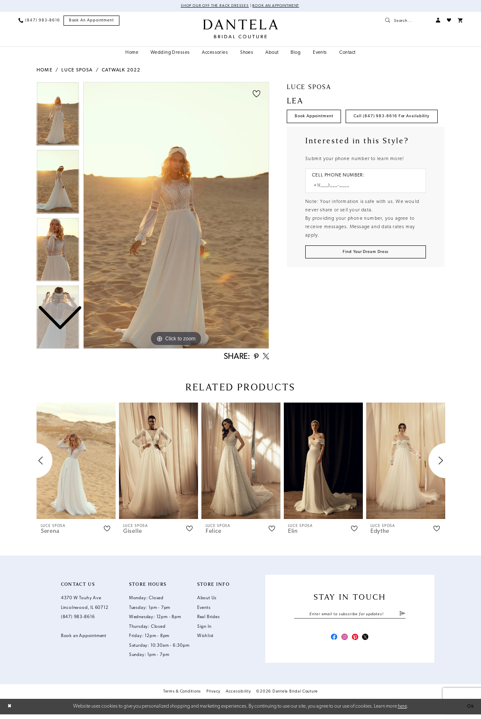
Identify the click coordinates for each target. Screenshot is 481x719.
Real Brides (208, 619)
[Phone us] (39, 20)
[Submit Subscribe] (402, 616)
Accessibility (238, 696)
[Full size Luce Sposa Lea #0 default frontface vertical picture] (176, 216)
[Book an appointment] (91, 21)
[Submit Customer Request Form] (365, 275)
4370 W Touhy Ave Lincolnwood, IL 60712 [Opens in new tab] (84, 605)
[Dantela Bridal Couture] (240, 29)
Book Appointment (317, 117)
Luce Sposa (76, 70)
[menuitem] (39, 20)
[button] (438, 20)
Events (204, 610)
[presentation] (76, 463)
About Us (207, 600)
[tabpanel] (176, 216)
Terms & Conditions (182, 696)
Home (45, 70)
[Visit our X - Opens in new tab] (368, 641)
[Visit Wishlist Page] (449, 20)
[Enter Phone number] (362, 208)
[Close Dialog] (10, 711)
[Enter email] (349, 616)
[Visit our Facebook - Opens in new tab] (332, 641)
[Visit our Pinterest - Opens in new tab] (356, 641)
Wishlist (205, 638)
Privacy (213, 696)
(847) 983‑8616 (78, 619)
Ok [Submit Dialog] (469, 711)
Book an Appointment (279, 6)
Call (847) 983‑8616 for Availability (335, 137)
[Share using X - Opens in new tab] (265, 358)
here (402, 710)
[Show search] (407, 20)
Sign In (204, 629)
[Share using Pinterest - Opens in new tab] (254, 358)
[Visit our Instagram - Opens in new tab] (344, 641)
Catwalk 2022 (121, 70)
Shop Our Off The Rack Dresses (211, 6)
